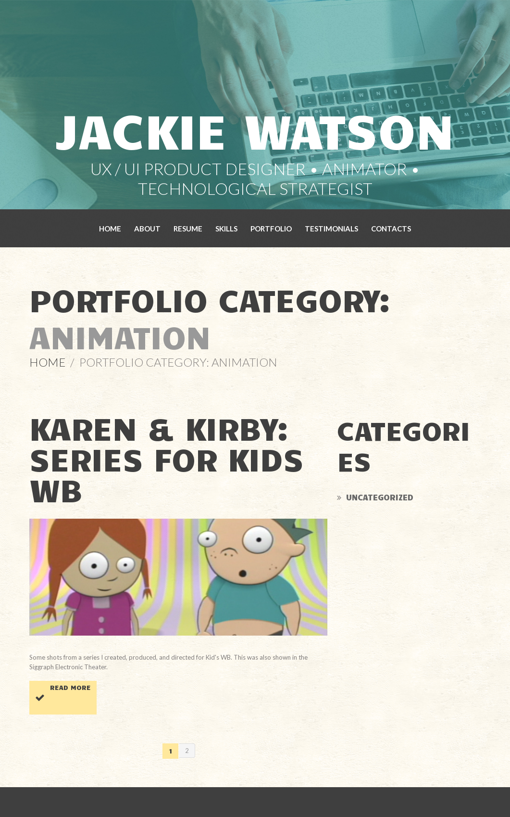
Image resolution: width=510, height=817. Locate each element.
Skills (226, 228)
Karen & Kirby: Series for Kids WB (166, 458)
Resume (188, 228)
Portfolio (271, 228)
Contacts (391, 228)
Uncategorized (379, 497)
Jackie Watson (255, 128)
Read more (70, 687)
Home (110, 228)
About (147, 228)
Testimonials (331, 228)
